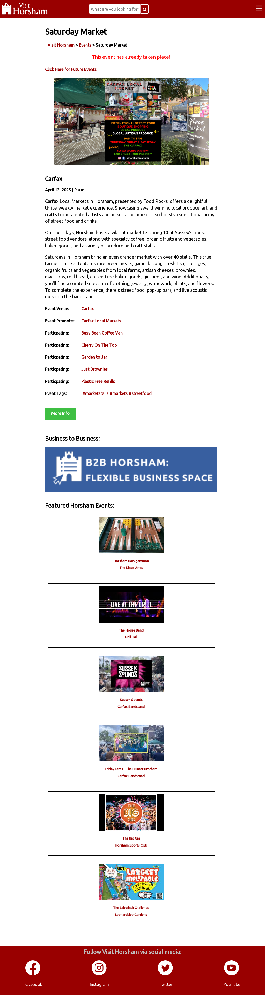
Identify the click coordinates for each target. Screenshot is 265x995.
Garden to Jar (94, 357)
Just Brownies (94, 369)
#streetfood (140, 393)
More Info (60, 413)
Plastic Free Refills (98, 381)
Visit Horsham (61, 45)
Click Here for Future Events (71, 69)
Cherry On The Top (99, 345)
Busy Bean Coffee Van (102, 333)
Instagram (99, 984)
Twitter (165, 984)
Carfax (87, 308)
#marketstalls (95, 393)
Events (85, 45)
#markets (118, 393)
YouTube (232, 984)
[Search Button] (145, 9)
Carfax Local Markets (101, 320)
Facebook (33, 984)
